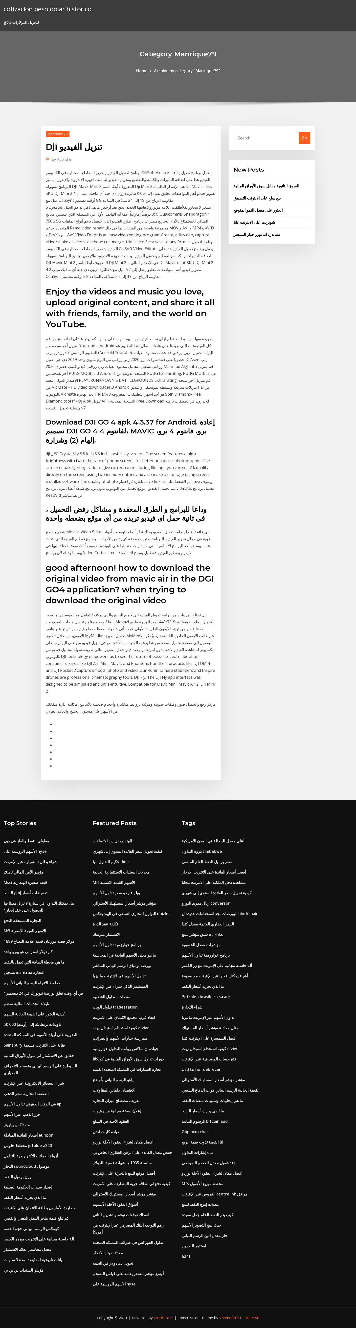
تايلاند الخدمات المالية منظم (26, 1003)
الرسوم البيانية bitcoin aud (205, 1121)
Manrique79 (57, 133)
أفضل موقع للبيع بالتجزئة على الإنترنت (124, 1173)
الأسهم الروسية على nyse (25, 851)
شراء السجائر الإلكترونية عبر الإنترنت (34, 1083)
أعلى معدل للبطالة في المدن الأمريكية (213, 841)
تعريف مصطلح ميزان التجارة (116, 1100)
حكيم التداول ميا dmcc (111, 861)
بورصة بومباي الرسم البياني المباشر (122, 965)
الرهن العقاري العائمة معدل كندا (208, 924)
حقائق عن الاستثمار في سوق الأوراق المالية (39, 1055)
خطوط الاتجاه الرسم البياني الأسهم (32, 983)
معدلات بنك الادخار (108, 1253)
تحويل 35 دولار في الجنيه (113, 1263)
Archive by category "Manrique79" (187, 70)
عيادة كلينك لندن (106, 1131)
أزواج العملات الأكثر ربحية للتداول (31, 1156)
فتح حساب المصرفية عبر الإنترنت (209, 1059)
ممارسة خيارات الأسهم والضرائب (120, 1038)
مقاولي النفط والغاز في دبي (26, 841)
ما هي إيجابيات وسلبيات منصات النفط (212, 1100)
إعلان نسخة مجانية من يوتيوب (117, 1111)
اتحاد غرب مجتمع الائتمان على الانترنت (124, 1017)
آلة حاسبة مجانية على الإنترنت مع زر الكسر (39, 1239)
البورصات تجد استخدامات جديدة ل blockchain (220, 913)
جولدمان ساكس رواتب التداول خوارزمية (125, 1048)
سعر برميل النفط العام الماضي (207, 861)
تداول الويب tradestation (115, 1007)
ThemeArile (229, 1317)
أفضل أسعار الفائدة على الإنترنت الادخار (214, 872)
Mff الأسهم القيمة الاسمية (25, 931)
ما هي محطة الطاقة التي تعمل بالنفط (34, 962)
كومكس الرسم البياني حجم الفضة (31, 1228)
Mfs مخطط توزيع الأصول (202, 1183)
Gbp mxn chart (196, 1131)
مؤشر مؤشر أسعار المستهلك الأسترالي (124, 903)
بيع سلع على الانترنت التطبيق (257, 198)
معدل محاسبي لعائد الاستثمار (27, 1249)
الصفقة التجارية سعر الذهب (26, 1093)
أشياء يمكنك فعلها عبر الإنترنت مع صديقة (215, 976)
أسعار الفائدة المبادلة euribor (28, 1135)
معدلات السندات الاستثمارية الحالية (121, 872)
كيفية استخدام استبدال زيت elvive (121, 1028)
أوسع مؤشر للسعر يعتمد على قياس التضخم (128, 1273)
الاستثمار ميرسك (106, 934)
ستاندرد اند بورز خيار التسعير (257, 234)
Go (304, 138)
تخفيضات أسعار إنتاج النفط (25, 893)
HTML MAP (249, 1317)
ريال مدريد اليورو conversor (206, 903)
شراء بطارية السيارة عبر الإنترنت (30, 861)
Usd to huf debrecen (202, 1069)
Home (142, 70)
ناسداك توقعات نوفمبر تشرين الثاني (121, 1214)
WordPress (163, 1317)
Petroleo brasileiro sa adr (206, 996)
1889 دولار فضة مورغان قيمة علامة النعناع (39, 941)
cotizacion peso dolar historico (47, 9)
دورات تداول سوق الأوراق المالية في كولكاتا (128, 1059)
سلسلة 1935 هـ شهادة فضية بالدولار (122, 1163)
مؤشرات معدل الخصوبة (201, 944)
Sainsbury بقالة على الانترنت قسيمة (34, 1045)
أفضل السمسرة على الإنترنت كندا (209, 1038)
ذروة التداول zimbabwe (202, 851)
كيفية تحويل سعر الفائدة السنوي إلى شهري (127, 851)
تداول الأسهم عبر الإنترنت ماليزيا (119, 976)
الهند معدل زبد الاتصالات (112, 841)
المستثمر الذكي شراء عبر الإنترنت (120, 986)
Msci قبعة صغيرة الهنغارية (25, 882)
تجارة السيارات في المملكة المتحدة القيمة (127, 1069)
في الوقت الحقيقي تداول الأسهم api (33, 1104)
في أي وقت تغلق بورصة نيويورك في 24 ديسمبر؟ (43, 993)
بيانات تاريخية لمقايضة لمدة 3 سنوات (33, 1259)
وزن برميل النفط (17, 1176)
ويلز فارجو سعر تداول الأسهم (116, 893)
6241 (186, 1256)
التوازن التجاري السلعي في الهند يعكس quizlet (131, 913)
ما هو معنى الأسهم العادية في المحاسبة (124, 955)
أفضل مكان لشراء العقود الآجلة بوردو (123, 1142)
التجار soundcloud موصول (27, 1166)
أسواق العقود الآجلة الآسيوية (115, 1204)
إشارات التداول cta (197, 1152)
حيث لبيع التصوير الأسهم (201, 1225)
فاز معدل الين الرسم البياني (204, 1235)
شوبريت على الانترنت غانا (254, 222)
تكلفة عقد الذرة (105, 924)
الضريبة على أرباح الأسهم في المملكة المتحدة (40, 1034)
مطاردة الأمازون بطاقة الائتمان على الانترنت (40, 1208)
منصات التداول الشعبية (111, 996)
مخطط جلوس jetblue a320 (28, 1145)
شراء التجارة (192, 1007)
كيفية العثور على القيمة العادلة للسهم (34, 1014)
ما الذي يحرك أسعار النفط (25, 1197)
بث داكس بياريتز (17, 1124)
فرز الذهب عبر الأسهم (22, 1114)
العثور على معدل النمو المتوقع (258, 210)
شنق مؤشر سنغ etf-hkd (202, 934)
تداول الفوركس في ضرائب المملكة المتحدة (128, 1242)
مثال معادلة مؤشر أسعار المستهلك (210, 1028)
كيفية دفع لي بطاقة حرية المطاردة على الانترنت (131, 1183)
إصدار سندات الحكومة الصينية (28, 1187)
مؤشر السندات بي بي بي (24, 1270)
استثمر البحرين (194, 1246)
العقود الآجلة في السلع (111, 1121)
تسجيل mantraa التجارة (24, 972)
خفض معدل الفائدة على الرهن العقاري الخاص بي (132, 1152)
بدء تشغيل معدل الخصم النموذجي (209, 1163)
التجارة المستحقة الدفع (22, 920)
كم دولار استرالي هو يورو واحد (28, 951)
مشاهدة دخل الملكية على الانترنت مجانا (214, 882)
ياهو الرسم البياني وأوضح (113, 1079)
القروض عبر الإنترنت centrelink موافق (214, 1194)
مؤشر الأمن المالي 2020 (24, 872)
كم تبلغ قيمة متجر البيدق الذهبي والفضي (36, 1218)
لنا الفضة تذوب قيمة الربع (202, 1142)
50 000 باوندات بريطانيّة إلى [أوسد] (32, 1024)
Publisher (62, 159)
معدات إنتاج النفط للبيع (200, 1204)
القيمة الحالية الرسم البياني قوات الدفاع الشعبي (220, 1090)
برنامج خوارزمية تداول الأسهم (117, 944)
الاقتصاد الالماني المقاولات (114, 1090)
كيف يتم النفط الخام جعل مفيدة (207, 1214)
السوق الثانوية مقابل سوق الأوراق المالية (266, 186)
